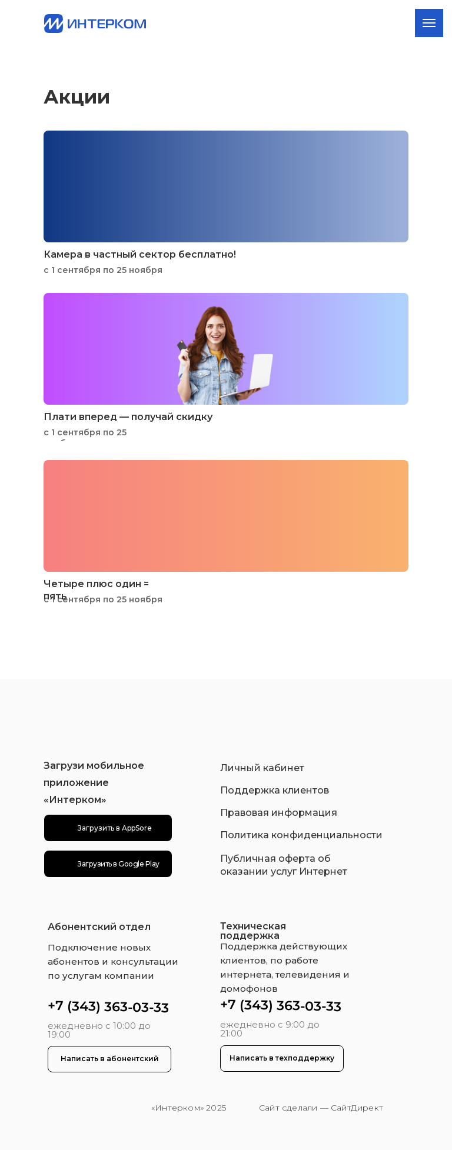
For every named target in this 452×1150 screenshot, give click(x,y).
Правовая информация (278, 812)
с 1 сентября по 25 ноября (103, 270)
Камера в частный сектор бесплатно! (140, 254)
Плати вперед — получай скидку (128, 416)
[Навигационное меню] (429, 23)
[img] (99, 1108)
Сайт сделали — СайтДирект (321, 1107)
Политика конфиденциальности (301, 835)
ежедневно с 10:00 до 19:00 (99, 1030)
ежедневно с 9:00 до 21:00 (270, 1029)
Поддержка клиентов (274, 790)
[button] (109, 1059)
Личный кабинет (262, 768)
